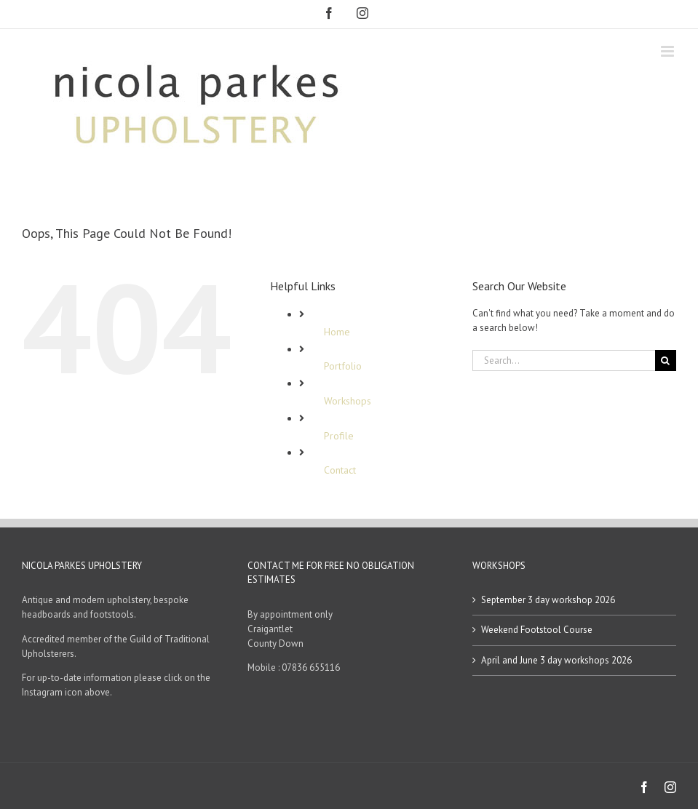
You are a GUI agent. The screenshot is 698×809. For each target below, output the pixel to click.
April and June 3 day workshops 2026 (556, 660)
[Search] (665, 360)
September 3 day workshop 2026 (548, 600)
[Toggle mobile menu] (668, 51)
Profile (339, 435)
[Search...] (563, 360)
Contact (340, 470)
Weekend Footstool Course (536, 629)
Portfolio (343, 365)
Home (337, 331)
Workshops (347, 400)
